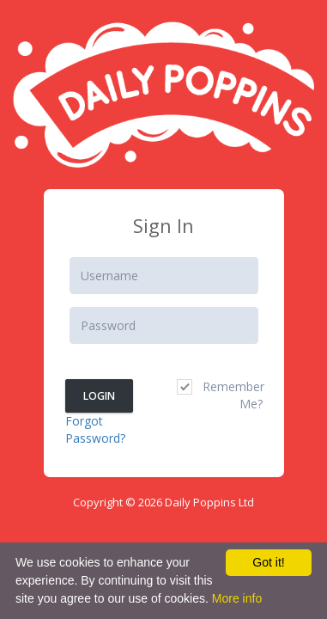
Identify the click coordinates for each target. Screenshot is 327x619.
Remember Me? (220, 395)
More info (237, 598)
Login (99, 396)
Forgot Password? (95, 429)
